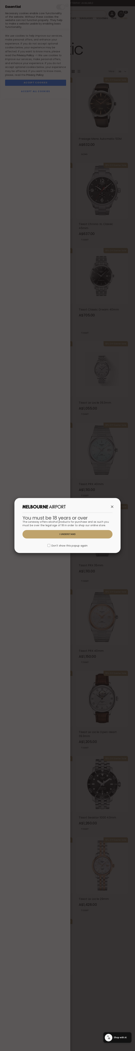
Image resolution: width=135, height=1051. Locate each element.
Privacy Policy (25, 1007)
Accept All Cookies (35, 1043)
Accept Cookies (35, 1034)
